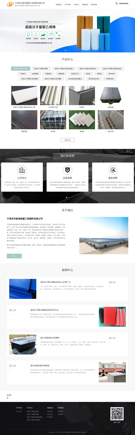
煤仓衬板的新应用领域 (39, 365)
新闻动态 (85, 4)
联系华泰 (94, 4)
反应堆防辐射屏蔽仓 (75, 79)
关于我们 (19, 408)
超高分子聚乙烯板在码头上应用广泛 (55, 282)
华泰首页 (59, 4)
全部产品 (67, 140)
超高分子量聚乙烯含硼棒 (53, 79)
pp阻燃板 (35, 74)
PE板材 (22, 74)
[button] (65, 50)
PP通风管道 (110, 79)
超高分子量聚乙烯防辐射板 (112, 69)
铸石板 (88, 74)
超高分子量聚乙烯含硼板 (29, 79)
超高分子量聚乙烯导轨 (33, 420)
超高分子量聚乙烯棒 (41, 69)
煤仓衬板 (112, 74)
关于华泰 (67, 4)
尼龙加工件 (75, 74)
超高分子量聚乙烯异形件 (88, 69)
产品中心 (76, 4)
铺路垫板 (61, 74)
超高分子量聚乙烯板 (20, 69)
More (14, 256)
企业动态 (49, 411)
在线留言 (60, 414)
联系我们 (61, 408)
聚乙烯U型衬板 (94, 79)
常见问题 (49, 417)
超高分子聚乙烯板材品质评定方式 (44, 310)
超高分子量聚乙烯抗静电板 (64, 69)
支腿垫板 (48, 74)
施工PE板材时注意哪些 (50, 337)
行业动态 (49, 414)
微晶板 (99, 74)
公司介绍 (18, 411)
